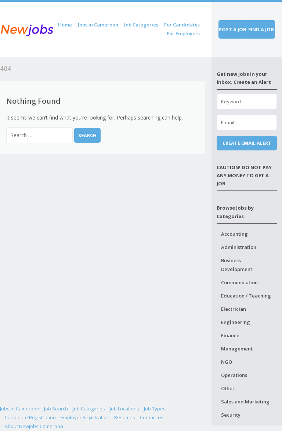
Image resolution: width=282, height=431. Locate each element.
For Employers (183, 33)
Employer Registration (85, 417)
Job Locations (124, 408)
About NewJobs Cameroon (34, 426)
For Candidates (182, 24)
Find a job (261, 29)
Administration (238, 247)
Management (237, 348)
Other (228, 388)
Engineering (235, 322)
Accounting (234, 234)
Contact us (151, 417)
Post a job (232, 29)
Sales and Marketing (245, 401)
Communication (239, 282)
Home (65, 24)
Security (231, 415)
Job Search (56, 408)
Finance (230, 335)
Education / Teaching (246, 295)
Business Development (236, 265)
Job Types (155, 408)
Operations (234, 375)
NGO (226, 362)
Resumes (124, 417)
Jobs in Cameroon (98, 24)
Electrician (233, 309)
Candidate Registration (30, 417)
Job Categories (141, 24)
